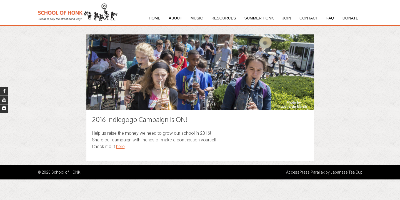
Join (286, 18)
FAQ (330, 18)
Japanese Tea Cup (346, 172)
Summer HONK (259, 18)
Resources (223, 18)
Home (155, 18)
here (120, 146)
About (175, 18)
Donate (350, 18)
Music (197, 18)
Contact (308, 18)
